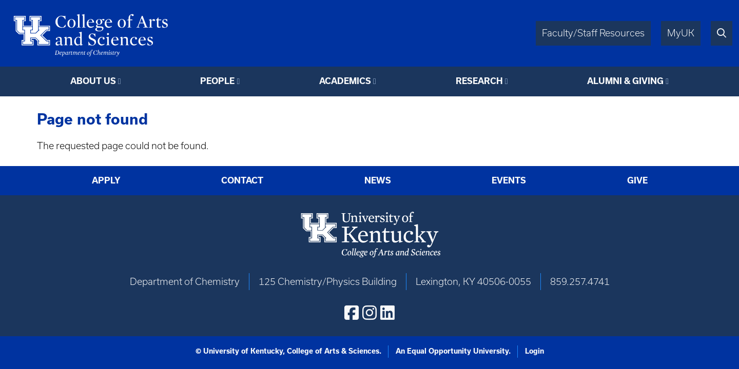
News (377, 180)
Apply (106, 180)
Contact (242, 180)
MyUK (680, 33)
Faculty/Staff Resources (593, 33)
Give (637, 180)
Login (534, 351)
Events (509, 180)
